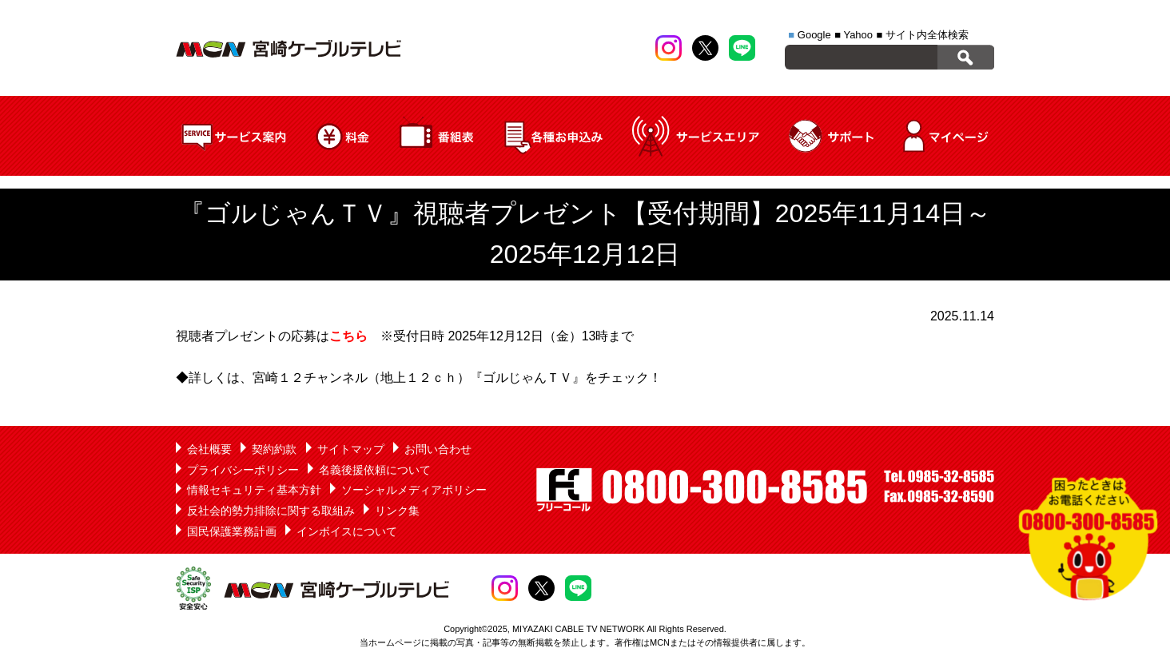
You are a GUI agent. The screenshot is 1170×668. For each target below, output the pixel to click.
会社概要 (209, 449)
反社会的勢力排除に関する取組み (271, 510)
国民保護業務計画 (232, 531)
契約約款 (274, 449)
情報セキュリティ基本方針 (254, 489)
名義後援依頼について (375, 469)
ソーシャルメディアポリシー (414, 489)
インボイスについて (346, 531)
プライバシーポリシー (243, 469)
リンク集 (397, 510)
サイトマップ (350, 449)
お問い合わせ (438, 449)
